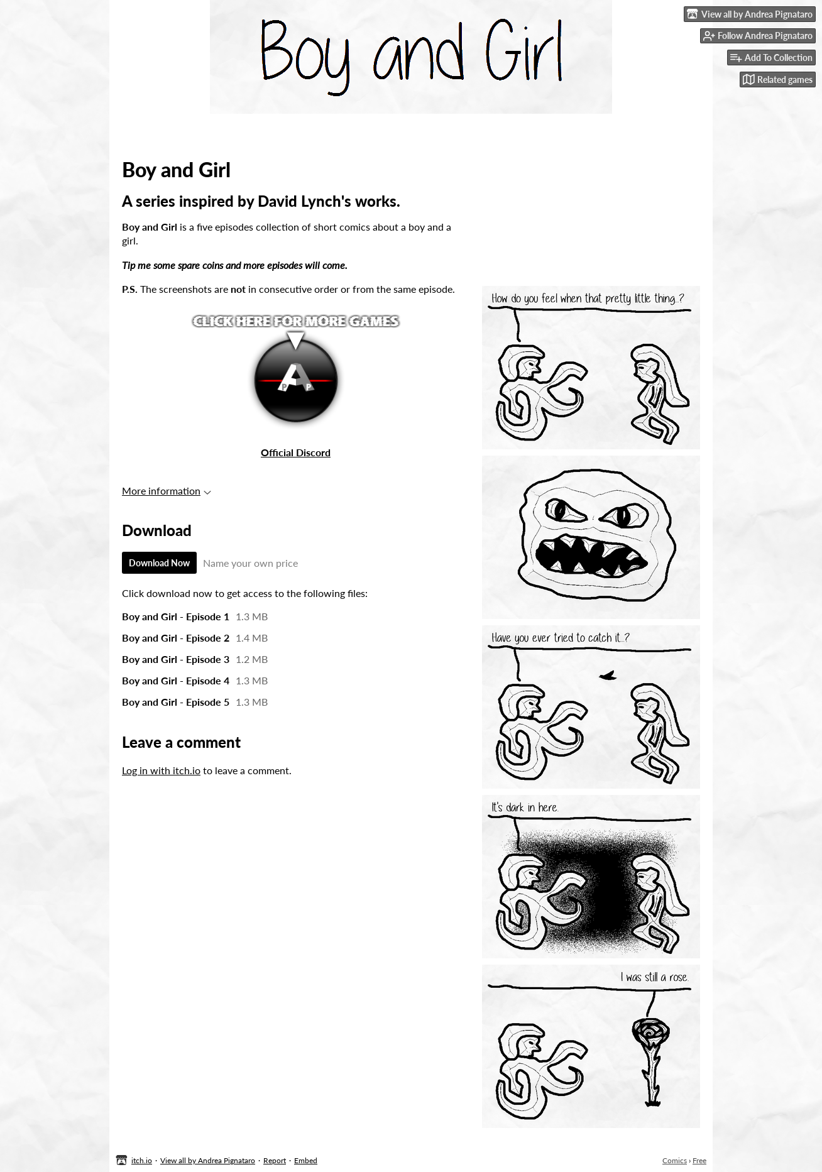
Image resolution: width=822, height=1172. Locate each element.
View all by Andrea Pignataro (207, 1160)
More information (166, 490)
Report (274, 1160)
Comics (674, 1160)
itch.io (141, 1160)
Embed (305, 1160)
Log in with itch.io (161, 770)
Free (699, 1160)
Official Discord (296, 452)
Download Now (159, 562)
